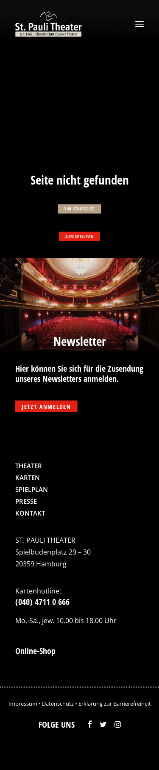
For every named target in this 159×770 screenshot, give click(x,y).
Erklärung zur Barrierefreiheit (114, 703)
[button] (139, 24)
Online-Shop (35, 651)
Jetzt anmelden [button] (46, 407)
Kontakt (30, 513)
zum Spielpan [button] (79, 236)
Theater (28, 465)
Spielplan (31, 489)
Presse (26, 501)
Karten (27, 477)
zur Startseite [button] (79, 209)
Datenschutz (58, 703)
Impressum (22, 703)
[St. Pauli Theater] (49, 24)
